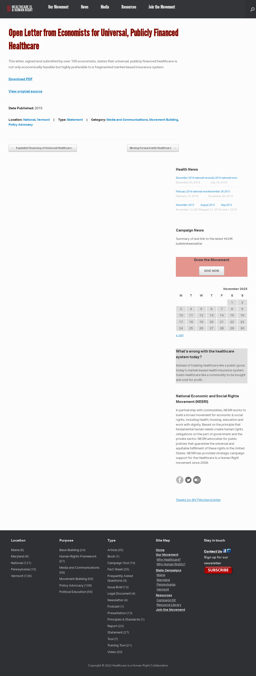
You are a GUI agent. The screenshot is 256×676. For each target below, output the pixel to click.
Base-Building (69, 550)
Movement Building (163, 120)
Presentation (116, 613)
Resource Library (169, 605)
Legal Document (119, 593)
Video (111, 652)
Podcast (113, 606)
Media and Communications (127, 120)
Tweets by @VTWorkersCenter (198, 500)
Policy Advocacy (21, 124)
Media (105, 7)
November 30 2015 (219, 191)
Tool (110, 639)
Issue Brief (114, 587)
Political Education (72, 592)
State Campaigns (168, 570)
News (84, 7)
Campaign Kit (166, 600)
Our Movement (58, 7)
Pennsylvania (20, 569)
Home (160, 550)
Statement (75, 120)
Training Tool (116, 645)
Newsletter (115, 600)
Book (111, 556)
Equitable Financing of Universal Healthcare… (42, 148)
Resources (128, 7)
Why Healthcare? (169, 559)
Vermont (43, 120)
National (29, 120)
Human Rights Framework (77, 556)
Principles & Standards (123, 619)
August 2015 (208, 205)
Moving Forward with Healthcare (153, 148)
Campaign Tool (118, 563)
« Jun (179, 335)
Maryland (17, 556)
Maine (15, 550)
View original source (25, 91)
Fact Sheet (115, 569)
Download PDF (20, 79)
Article (112, 550)
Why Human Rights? (171, 564)
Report (112, 626)
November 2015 (185, 205)
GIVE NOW (211, 271)
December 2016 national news (193, 177)
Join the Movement (162, 7)
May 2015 (226, 205)
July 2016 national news (223, 177)
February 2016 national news (192, 191)
